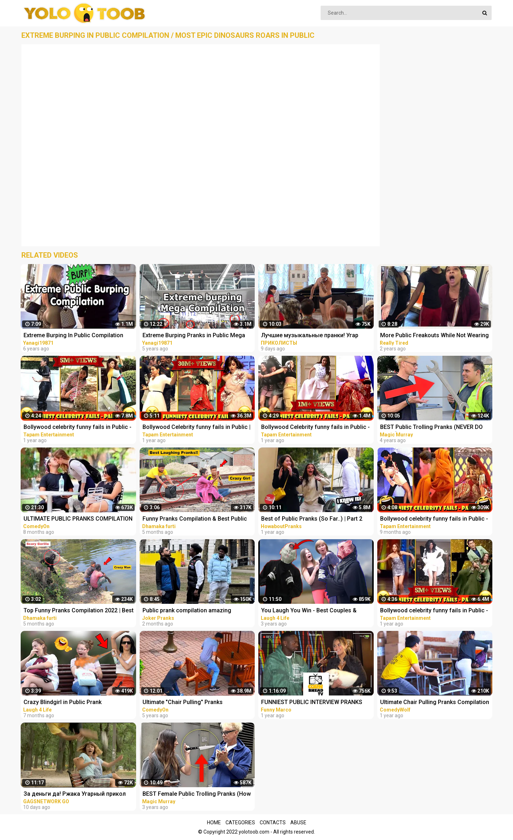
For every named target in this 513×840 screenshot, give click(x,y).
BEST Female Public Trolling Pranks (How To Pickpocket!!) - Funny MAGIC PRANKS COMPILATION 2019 (196, 794)
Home (214, 822)
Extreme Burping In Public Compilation (73, 335)
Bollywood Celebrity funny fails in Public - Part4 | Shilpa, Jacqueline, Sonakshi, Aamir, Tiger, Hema (315, 428)
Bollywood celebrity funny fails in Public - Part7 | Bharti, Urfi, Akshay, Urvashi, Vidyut (78, 428)
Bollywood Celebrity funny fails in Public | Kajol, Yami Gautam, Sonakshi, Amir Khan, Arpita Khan (196, 428)
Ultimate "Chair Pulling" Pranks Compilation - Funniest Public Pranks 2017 (197, 703)
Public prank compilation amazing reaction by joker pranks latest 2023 (189, 611)
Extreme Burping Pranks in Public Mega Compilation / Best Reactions (193, 336)
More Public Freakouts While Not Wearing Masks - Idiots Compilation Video (434, 336)
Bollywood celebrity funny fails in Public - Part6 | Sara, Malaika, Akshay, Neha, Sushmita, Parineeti (434, 611)
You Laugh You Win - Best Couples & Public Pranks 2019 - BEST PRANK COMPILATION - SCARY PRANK (309, 611)
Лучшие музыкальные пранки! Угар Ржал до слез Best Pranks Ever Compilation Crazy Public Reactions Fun (313, 336)
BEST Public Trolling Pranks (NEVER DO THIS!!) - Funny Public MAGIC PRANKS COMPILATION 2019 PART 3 (431, 428)
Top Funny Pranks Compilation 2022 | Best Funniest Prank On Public (79, 611)
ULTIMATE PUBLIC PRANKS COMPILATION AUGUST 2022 (78, 519)
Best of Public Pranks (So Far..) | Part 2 (311, 518)
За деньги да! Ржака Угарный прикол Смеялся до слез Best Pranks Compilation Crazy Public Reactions (75, 794)
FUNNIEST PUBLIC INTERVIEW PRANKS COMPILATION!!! (311, 703)
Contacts (273, 822)
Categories (240, 822)
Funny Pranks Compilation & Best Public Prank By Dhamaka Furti (194, 519)
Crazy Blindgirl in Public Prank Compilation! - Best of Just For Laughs (74, 703)
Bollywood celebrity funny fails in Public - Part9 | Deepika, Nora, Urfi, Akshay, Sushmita (434, 519)
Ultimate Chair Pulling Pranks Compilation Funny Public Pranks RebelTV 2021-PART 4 (435, 703)
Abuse (298, 822)
